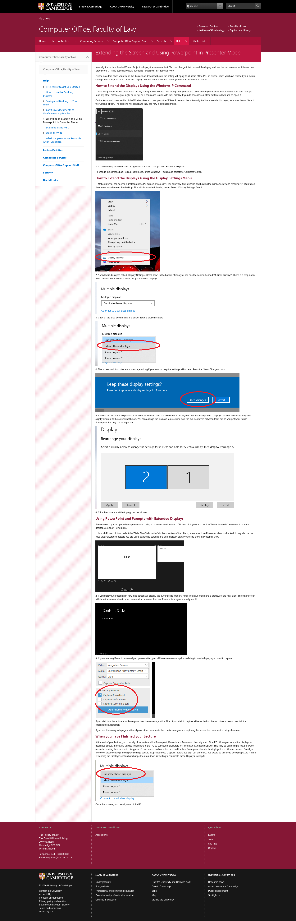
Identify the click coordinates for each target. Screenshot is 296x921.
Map (154, 895)
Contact (212, 848)
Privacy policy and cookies (52, 901)
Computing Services (91, 41)
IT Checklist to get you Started (63, 87)
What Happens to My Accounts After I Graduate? (62, 140)
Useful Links (200, 41)
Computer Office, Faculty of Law (57, 58)
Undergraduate (103, 882)
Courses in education (106, 899)
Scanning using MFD (57, 127)
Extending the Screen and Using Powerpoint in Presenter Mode (62, 120)
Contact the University (50, 891)
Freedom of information (51, 897)
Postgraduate (102, 886)
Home (40, 18)
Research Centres (208, 26)
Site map (212, 843)
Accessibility (45, 894)
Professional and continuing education (114, 891)
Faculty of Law (238, 26)
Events (211, 835)
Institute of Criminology (212, 30)
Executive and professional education (114, 895)
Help (48, 18)
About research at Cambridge (223, 886)
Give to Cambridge (161, 886)
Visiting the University (163, 899)
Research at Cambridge (155, 6)
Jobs (210, 839)
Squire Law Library (240, 30)
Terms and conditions (50, 908)
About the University (122, 6)
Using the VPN (54, 133)
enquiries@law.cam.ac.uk (59, 857)
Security (161, 41)
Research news (216, 882)
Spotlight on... (215, 895)
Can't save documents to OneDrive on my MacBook (58, 111)
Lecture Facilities (61, 41)
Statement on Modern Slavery (54, 904)
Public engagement (218, 891)
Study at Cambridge (90, 6)
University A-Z (46, 911)
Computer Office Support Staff (130, 41)
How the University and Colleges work (171, 882)
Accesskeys (101, 835)
